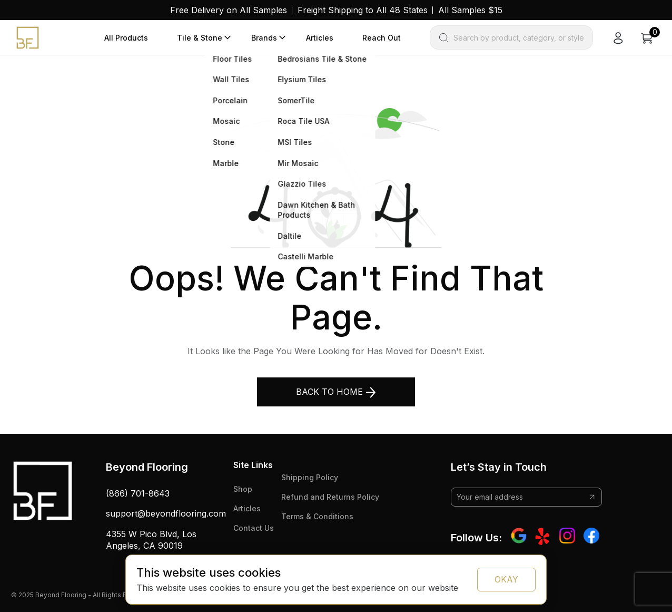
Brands (264, 37)
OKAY (506, 579)
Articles (319, 37)
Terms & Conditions (317, 516)
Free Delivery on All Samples (228, 10)
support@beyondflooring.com (166, 513)
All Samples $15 (470, 10)
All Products (126, 37)
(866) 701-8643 (138, 493)
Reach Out (381, 37)
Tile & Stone (199, 37)
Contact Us (253, 527)
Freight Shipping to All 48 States (363, 10)
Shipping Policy (309, 477)
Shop (242, 488)
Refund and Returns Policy (330, 496)
